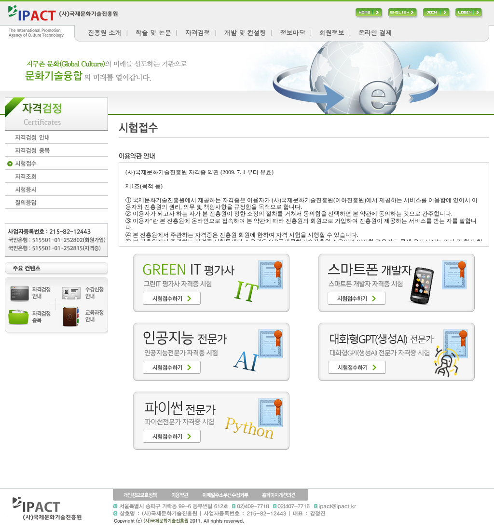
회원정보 (331, 32)
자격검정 (197, 32)
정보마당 (292, 32)
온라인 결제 (375, 32)
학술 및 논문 (153, 32)
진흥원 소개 (104, 32)
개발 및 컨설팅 (245, 32)
